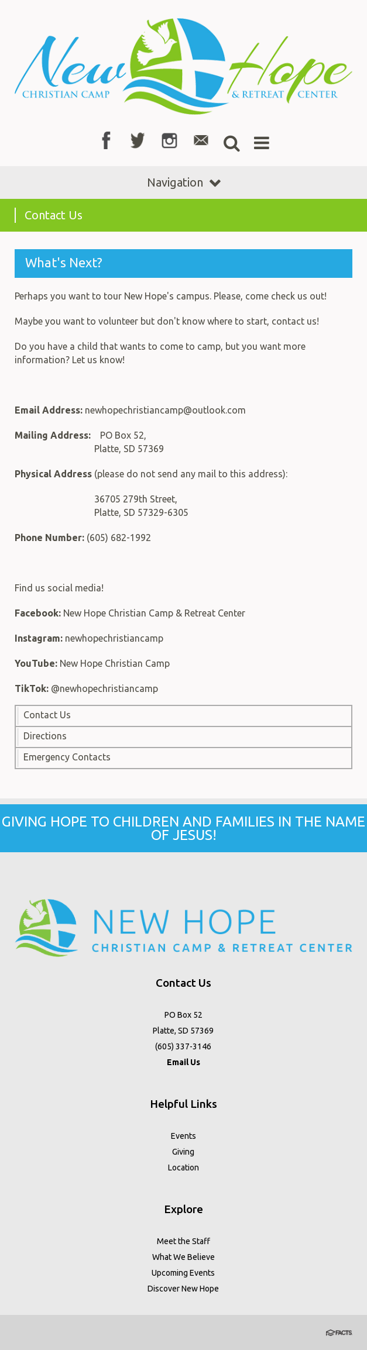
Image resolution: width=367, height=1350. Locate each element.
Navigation (184, 182)
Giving (183, 1151)
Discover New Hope (183, 1288)
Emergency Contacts (67, 757)
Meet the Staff (183, 1241)
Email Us (183, 1062)
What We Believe (183, 1257)
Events (183, 1136)
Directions (45, 736)
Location (183, 1167)
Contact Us (47, 715)
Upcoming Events (183, 1272)
